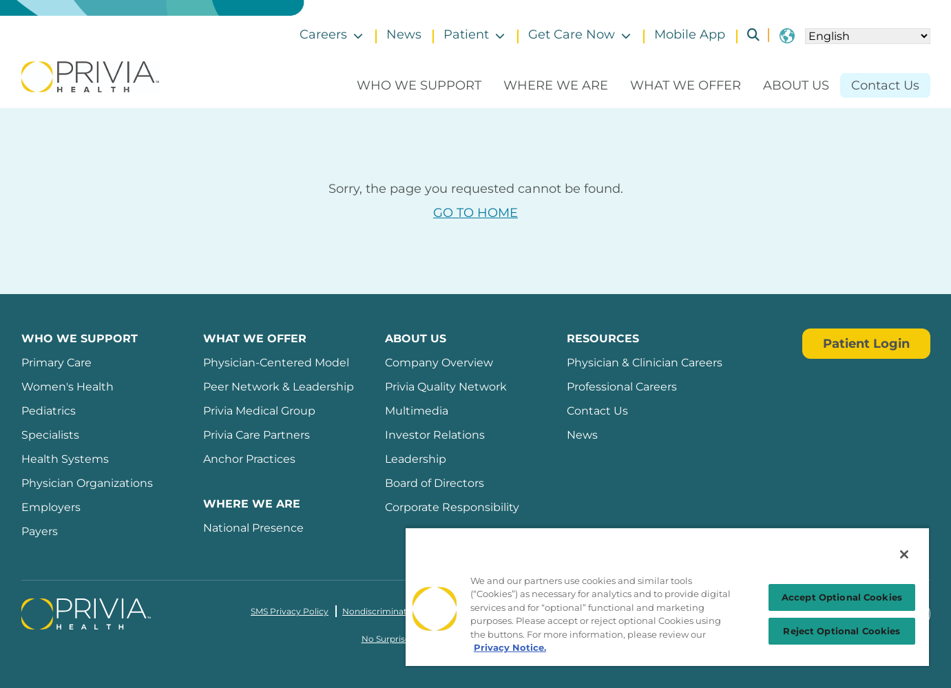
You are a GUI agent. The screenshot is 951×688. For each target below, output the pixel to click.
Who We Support (419, 85)
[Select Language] (867, 36)
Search (748, 34)
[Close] (904, 554)
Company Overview (439, 362)
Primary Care (56, 362)
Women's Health (67, 386)
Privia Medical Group (259, 410)
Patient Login (866, 343)
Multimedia (416, 410)
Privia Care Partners (256, 434)
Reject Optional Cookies (841, 630)
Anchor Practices (249, 459)
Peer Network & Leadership (278, 386)
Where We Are (555, 85)
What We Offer (685, 85)
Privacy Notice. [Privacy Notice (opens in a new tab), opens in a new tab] (510, 647)
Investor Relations (435, 434)
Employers (51, 507)
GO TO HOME (475, 212)
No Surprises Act (396, 639)
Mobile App (689, 34)
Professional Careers (622, 386)
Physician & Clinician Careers (644, 362)
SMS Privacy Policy (289, 611)
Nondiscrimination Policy (395, 611)
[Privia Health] (90, 75)
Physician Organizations (87, 483)
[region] (667, 596)
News (403, 34)
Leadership (415, 459)
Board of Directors (434, 483)
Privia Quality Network (446, 386)
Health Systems (65, 459)
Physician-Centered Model (276, 362)
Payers (39, 531)
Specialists (50, 434)
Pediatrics (48, 410)
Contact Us (885, 85)
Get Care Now (571, 34)
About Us (796, 85)
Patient (466, 34)
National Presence (253, 527)
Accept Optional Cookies (842, 597)
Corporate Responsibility (452, 507)
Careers (323, 34)
